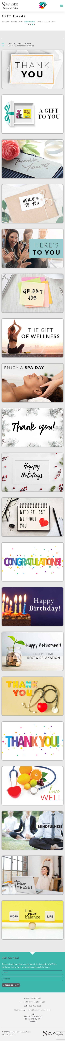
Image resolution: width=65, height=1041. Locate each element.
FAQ (32, 1014)
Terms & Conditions (32, 1016)
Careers (32, 1021)
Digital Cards (29, 21)
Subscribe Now (11, 985)
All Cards (5, 21)
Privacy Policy (32, 1019)
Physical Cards (17, 21)
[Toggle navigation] (60, 5)
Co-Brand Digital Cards (46, 21)
